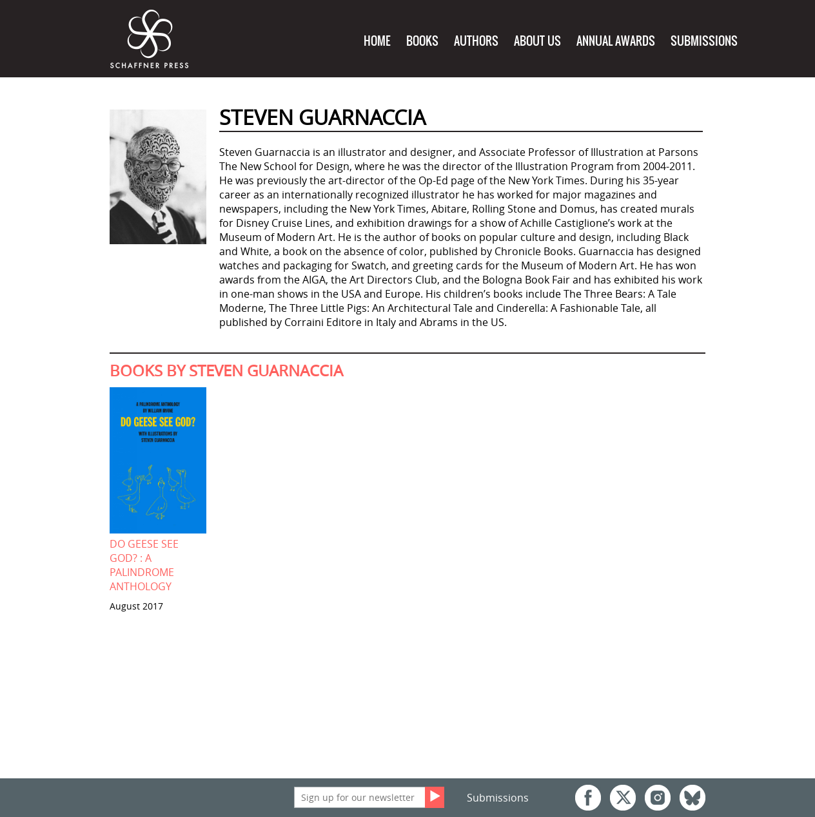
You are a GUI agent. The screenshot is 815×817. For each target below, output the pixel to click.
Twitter (623, 798)
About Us (537, 41)
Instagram (658, 798)
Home (377, 41)
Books (422, 41)
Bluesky (692, 798)
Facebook (588, 798)
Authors (476, 41)
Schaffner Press (150, 40)
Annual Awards (615, 41)
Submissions (704, 41)
